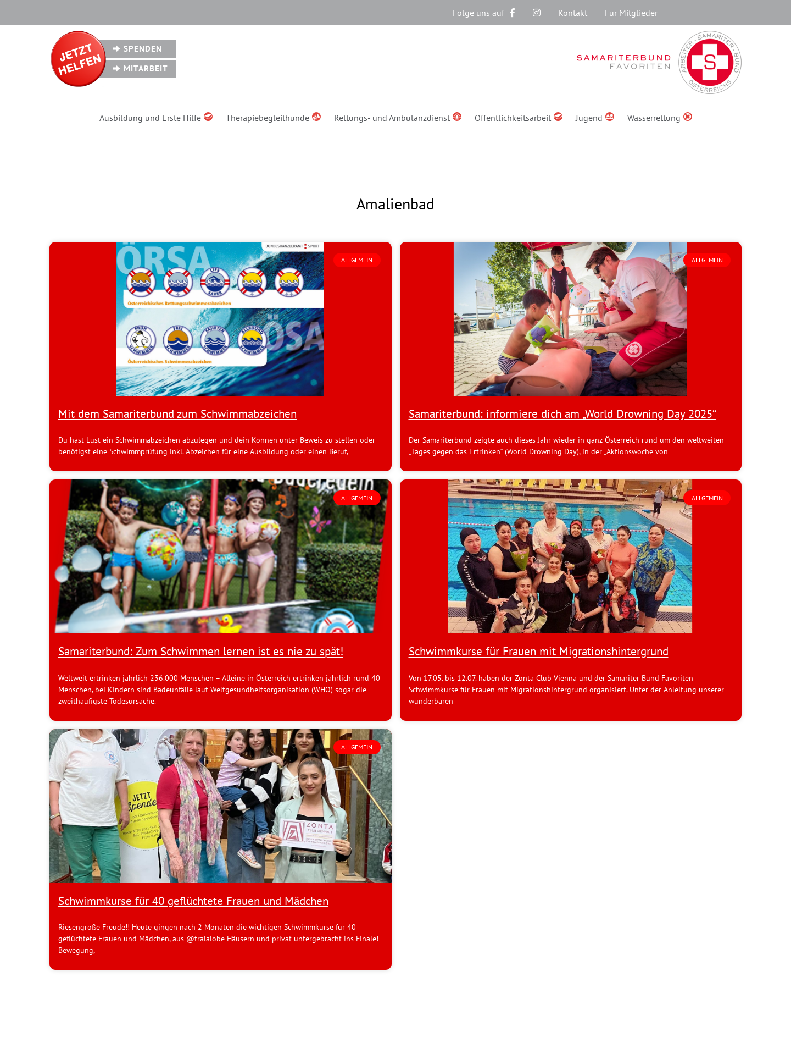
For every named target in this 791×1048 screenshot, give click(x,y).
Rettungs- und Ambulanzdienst (397, 117)
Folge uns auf (484, 12)
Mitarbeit (146, 68)
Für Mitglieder (631, 12)
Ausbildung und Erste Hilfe (156, 117)
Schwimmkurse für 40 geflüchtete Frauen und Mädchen (193, 900)
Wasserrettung (659, 117)
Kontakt (572, 12)
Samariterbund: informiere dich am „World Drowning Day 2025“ (562, 413)
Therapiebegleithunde (273, 117)
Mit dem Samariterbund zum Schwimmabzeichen (177, 413)
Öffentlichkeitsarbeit (518, 117)
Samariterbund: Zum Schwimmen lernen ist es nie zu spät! (200, 651)
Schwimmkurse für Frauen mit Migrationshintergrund (539, 651)
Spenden (143, 48)
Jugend (595, 117)
